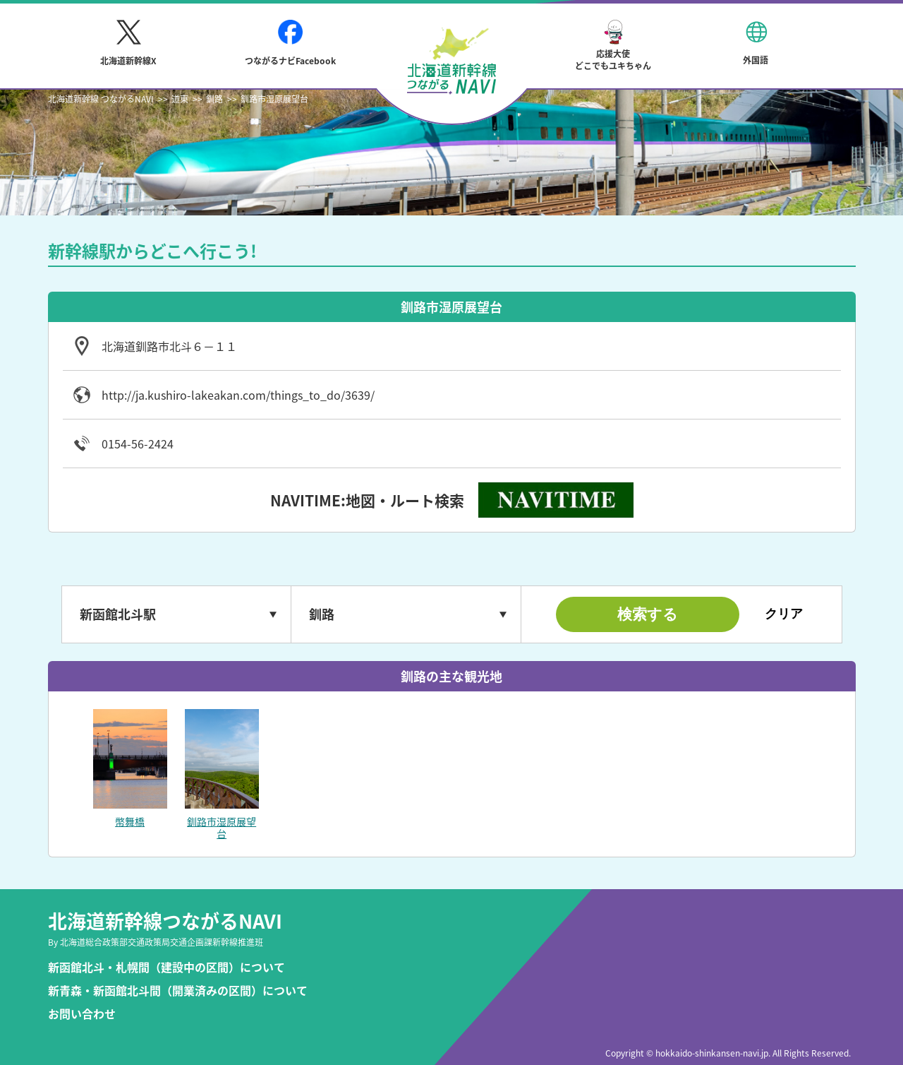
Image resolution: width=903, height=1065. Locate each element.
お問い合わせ (82, 1014)
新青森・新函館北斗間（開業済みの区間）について (178, 990)
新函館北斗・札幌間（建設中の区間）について (166, 967)
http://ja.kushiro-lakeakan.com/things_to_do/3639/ (238, 395)
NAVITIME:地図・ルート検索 (367, 500)
